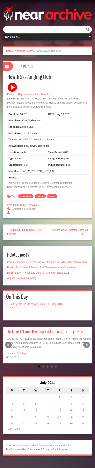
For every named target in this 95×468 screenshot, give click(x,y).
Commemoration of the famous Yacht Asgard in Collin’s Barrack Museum (47, 262)
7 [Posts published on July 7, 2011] (48, 404)
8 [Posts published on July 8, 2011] (59, 404)
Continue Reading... (17, 353)
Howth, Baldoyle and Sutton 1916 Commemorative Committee (41, 267)
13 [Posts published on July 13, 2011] (36, 410)
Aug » (17, 428)
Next (86, 345)
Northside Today (24, 51)
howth (52, 196)
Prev (8, 345)
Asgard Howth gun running (21, 278)
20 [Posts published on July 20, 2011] (36, 417)
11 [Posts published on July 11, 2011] (12, 410)
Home (9, 51)
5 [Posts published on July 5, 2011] (23, 404)
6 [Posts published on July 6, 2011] (36, 404)
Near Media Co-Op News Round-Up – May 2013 (36, 304)
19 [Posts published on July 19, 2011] (23, 417)
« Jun (9, 428)
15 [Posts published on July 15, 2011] (59, 410)
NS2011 (34, 204)
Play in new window (28, 94)
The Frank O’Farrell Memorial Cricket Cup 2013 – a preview (44, 332)
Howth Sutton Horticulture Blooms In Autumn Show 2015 (38, 272)
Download (46, 94)
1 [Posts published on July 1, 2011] (59, 397)
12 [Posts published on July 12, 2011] (23, 410)
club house (25, 196)
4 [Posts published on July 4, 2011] (12, 404)
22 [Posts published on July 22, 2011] (59, 417)
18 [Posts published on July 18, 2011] (12, 417)
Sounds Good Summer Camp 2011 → (70, 232)
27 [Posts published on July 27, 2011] (36, 423)
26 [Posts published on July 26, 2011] (23, 423)
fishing (40, 196)
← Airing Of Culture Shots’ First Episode (24, 232)
